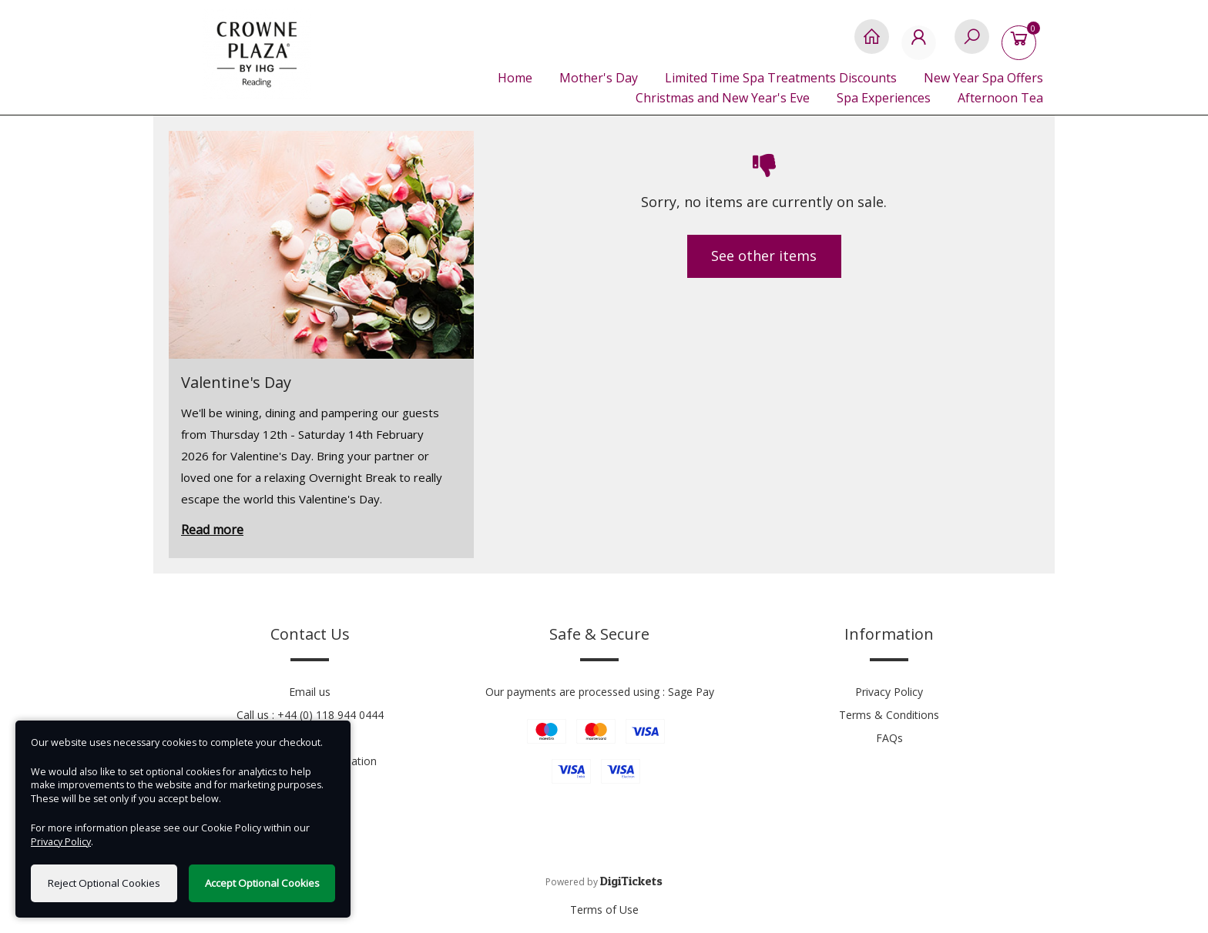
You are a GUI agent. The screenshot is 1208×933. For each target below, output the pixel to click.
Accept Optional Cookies (262, 883)
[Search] (972, 44)
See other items (764, 255)
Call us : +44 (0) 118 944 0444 (310, 714)
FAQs (889, 738)
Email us (310, 691)
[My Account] (921, 44)
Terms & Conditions (889, 714)
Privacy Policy (889, 691)
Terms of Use (604, 909)
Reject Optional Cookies (104, 883)
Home (515, 77)
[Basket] (1022, 44)
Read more (212, 529)
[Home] (871, 44)
